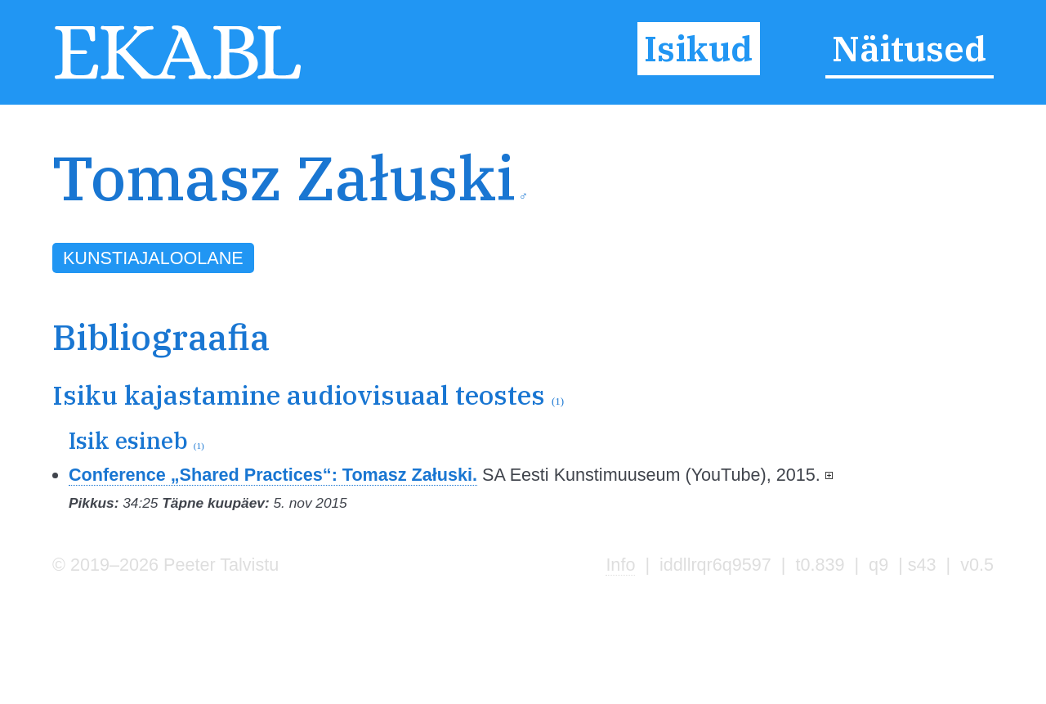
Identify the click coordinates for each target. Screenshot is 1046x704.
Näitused (909, 48)
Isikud (698, 48)
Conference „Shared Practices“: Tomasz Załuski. (273, 474)
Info (620, 564)
